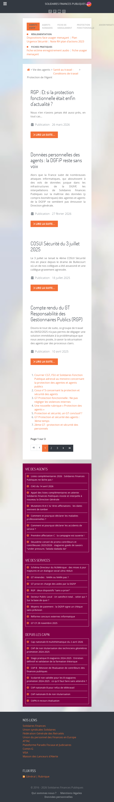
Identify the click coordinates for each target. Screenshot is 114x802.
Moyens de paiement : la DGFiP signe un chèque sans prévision (55, 608)
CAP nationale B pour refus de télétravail (52, 687)
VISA (25, 752)
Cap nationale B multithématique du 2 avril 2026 (56, 642)
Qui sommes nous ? (43, 793)
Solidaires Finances (34, 725)
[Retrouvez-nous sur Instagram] (64, 11)
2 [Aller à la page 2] (51, 448)
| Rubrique (42, 776)
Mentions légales (70, 793)
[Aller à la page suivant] (63, 448)
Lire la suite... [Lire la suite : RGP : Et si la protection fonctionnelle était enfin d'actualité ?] (44, 134)
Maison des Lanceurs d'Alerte (40, 756)
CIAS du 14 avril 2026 (41, 486)
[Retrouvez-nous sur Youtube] (59, 11)
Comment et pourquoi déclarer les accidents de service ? (54, 527)
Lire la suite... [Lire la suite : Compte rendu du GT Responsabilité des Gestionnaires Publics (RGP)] (44, 361)
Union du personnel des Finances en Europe (49, 737)
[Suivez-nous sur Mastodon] (54, 11)
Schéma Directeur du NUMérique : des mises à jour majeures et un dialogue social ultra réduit (56, 569)
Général (30, 776)
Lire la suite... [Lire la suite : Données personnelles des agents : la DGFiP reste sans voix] (44, 224)
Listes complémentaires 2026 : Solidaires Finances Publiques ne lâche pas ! (56, 478)
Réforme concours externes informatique (52, 616)
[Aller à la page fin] (69, 448)
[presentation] (33, 26)
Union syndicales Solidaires (39, 729)
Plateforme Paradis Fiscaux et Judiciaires (47, 745)
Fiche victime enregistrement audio (48, 50)
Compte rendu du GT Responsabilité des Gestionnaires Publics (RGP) (57, 313)
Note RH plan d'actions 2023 (67, 41)
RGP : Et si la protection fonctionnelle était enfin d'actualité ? (53, 98)
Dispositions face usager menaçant (48, 37)
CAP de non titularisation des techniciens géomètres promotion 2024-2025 (57, 650)
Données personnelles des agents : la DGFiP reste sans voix (56, 160)
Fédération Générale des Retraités (43, 733)
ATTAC (26, 741)
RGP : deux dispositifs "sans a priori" (50, 590)
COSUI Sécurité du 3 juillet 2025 (55, 246)
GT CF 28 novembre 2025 (43, 623)
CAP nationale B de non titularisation (50, 694)
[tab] (33, 26)
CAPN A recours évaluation (44, 700)
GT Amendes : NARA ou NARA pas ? (49, 577)
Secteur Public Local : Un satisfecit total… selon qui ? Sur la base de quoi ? (57, 599)
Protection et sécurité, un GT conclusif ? (58, 413)
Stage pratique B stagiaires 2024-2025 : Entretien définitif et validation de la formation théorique (55, 660)
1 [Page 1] (45, 448)
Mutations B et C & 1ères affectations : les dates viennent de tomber (54, 508)
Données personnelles (58, 797)
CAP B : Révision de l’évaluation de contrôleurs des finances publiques (56, 670)
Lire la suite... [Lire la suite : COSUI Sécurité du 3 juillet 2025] (44, 288)
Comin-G (28, 748)
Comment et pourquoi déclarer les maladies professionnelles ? (52, 518)
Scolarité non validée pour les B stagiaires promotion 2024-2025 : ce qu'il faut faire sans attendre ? (57, 680)
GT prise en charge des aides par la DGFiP (53, 584)
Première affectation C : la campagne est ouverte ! (57, 535)
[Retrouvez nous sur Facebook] (50, 11)
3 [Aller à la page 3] (57, 448)
